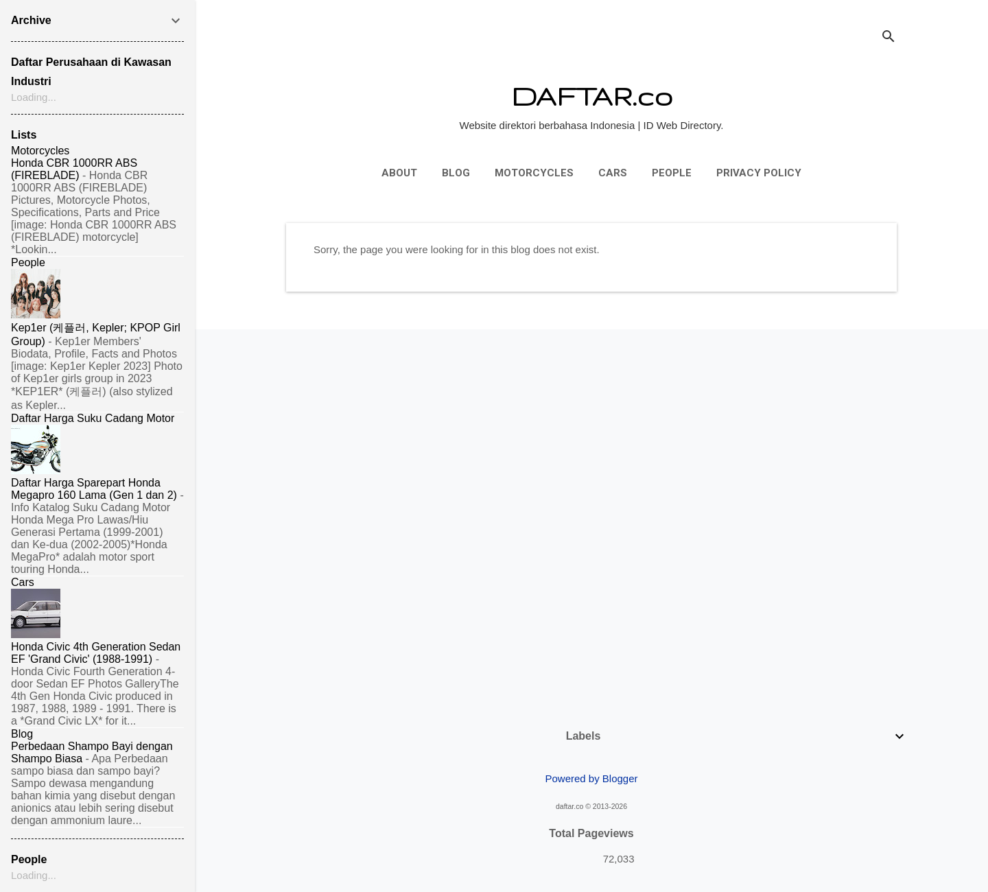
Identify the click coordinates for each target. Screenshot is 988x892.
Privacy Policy (758, 173)
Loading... (33, 97)
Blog (456, 173)
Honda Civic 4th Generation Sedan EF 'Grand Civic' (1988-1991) (95, 653)
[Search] (888, 37)
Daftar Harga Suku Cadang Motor (92, 418)
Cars (612, 173)
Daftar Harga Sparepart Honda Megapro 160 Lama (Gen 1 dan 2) (94, 489)
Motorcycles (534, 173)
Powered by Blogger (591, 778)
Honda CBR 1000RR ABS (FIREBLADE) (74, 169)
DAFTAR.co (591, 95)
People (672, 173)
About (399, 173)
